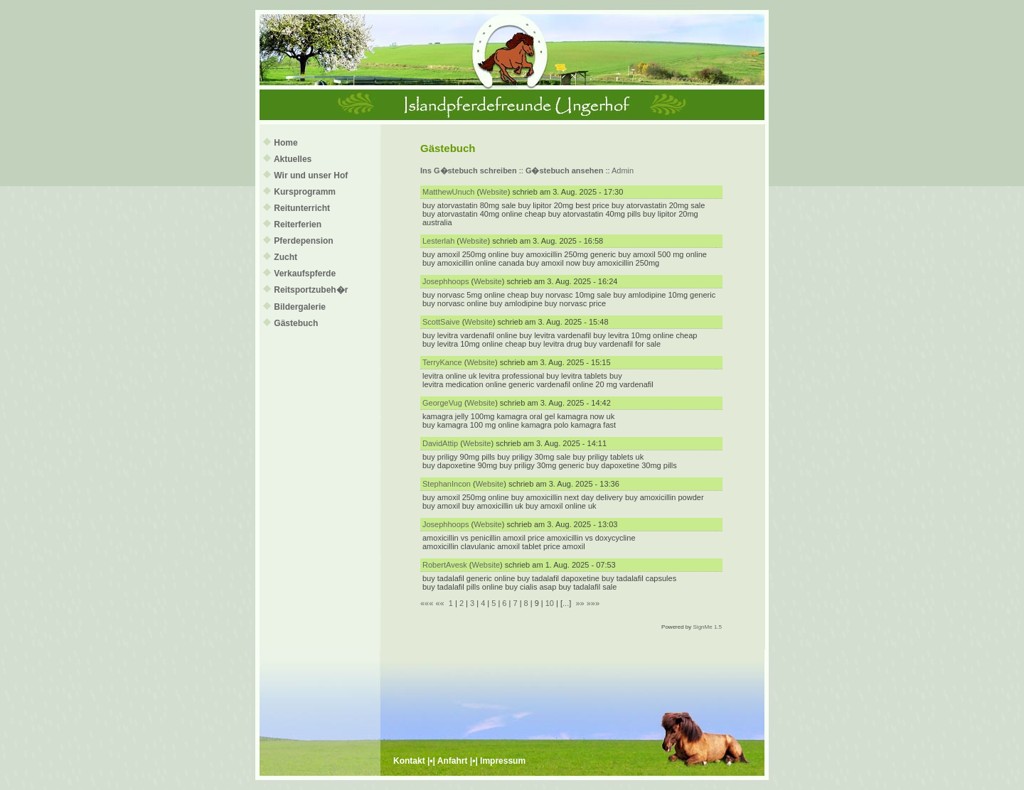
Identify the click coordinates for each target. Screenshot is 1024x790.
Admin (623, 170)
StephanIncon (446, 484)
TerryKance (442, 362)
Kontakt (409, 761)
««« (426, 603)
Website (493, 192)
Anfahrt (452, 761)
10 (549, 603)
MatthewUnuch (448, 192)
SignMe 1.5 (707, 627)
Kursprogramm (305, 192)
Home (285, 143)
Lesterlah (438, 241)
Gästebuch (296, 323)
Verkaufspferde (305, 273)
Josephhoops (445, 281)
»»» (593, 603)
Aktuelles (292, 159)
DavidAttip (440, 443)
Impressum (503, 761)
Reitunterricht (302, 208)
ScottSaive (441, 322)
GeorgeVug (442, 403)
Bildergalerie (300, 307)
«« (439, 603)
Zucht (285, 257)
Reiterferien (297, 224)
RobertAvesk (444, 565)
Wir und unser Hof (311, 175)
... (565, 603)
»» (579, 603)
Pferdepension (303, 241)
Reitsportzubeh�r (311, 290)
